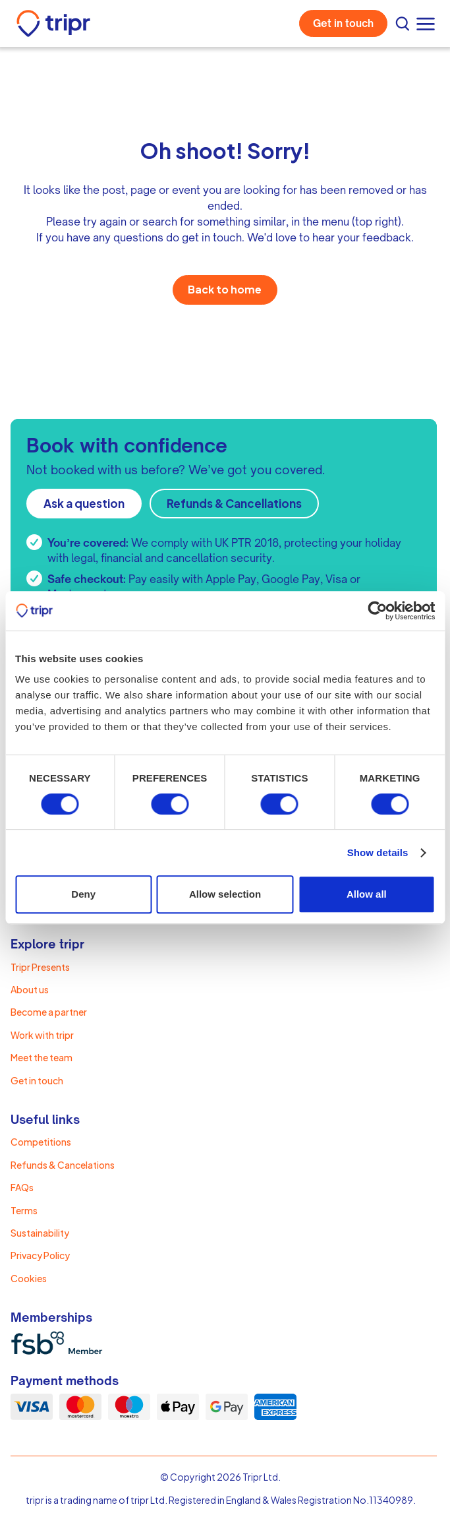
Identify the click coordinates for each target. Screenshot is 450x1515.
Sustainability (40, 1233)
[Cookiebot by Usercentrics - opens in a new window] (377, 611)
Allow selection (225, 894)
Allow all (367, 894)
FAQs (22, 1187)
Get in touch (343, 23)
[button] (427, 23)
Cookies (29, 1278)
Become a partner (49, 1012)
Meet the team (41, 1057)
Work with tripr (42, 1035)
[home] (53, 23)
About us (30, 989)
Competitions (41, 1142)
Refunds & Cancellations (234, 503)
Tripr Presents (40, 967)
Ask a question (84, 503)
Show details (377, 852)
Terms (24, 1210)
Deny (83, 894)
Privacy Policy (40, 1255)
